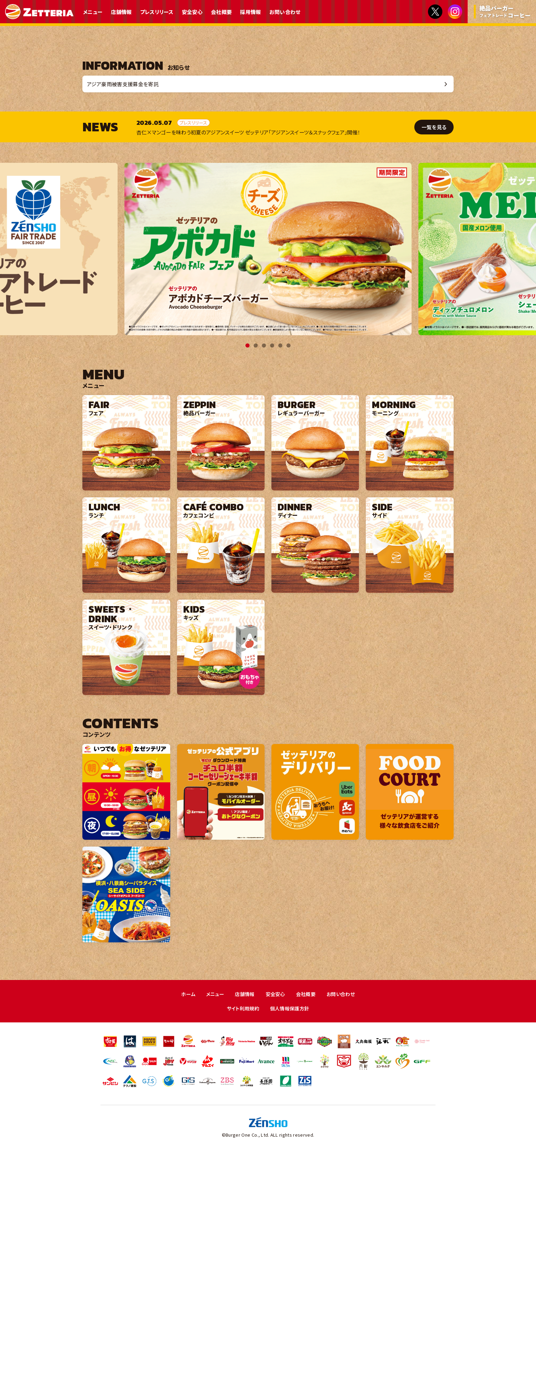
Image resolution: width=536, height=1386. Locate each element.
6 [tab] (288, 575)
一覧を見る (433, 356)
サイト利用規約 (241, 1238)
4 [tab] (272, 575)
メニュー (93, 11)
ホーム (184, 1223)
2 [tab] (256, 575)
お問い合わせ (284, 11)
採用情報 (250, 11)
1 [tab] (247, 575)
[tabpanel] (268, 479)
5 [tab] (280, 575)
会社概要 (221, 11)
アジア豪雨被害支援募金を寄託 (126, 313)
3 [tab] (264, 575)
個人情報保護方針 (291, 1238)
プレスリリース (157, 11)
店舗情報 (121, 11)
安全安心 (192, 11)
